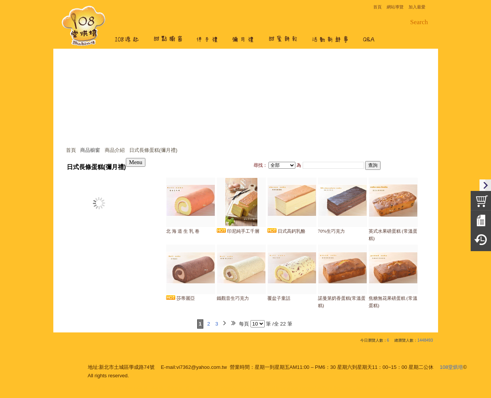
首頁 (71, 150)
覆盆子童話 (278, 298)
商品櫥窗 (90, 150)
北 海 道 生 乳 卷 (182, 231)
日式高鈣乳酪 (286, 231)
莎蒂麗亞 (180, 298)
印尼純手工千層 (238, 231)
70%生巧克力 (331, 231)
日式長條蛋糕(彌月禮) (153, 150)
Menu (135, 162)
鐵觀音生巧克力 (233, 298)
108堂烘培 (451, 367)
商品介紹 (115, 150)
